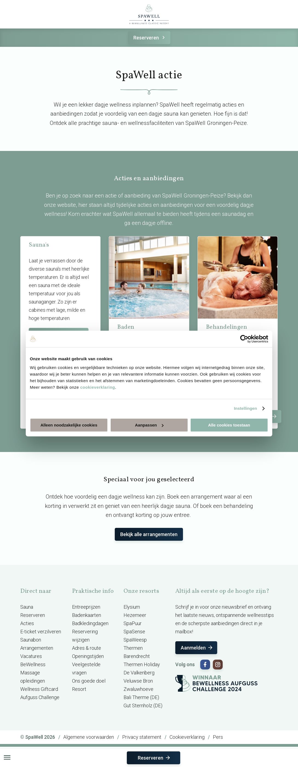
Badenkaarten (86, 615)
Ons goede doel (88, 681)
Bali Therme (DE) (141, 697)
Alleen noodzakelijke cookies (69, 425)
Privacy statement (141, 737)
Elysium (132, 607)
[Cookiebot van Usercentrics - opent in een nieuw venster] (244, 339)
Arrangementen (36, 648)
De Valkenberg (139, 673)
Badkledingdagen (90, 623)
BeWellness (32, 664)
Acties (27, 623)
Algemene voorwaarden (88, 737)
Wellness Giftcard (39, 689)
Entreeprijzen (86, 607)
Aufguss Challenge (39, 697)
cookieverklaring (97, 387)
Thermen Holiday (142, 664)
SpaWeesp (135, 640)
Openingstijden (88, 656)
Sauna (26, 607)
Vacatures (31, 656)
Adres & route (86, 648)
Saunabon (30, 640)
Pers (218, 737)
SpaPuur (133, 623)
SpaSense (134, 631)
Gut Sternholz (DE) (143, 705)
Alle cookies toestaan (229, 425)
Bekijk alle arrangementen (148, 534)
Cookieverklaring (187, 737)
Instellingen (245, 408)
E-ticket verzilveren (40, 631)
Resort (79, 689)
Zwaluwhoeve (138, 689)
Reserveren (150, 38)
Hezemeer (135, 615)
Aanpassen (149, 425)
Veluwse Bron (138, 681)
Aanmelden (197, 648)
